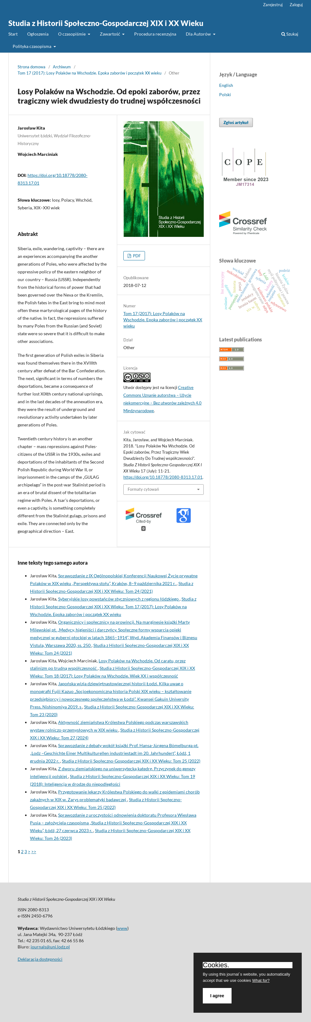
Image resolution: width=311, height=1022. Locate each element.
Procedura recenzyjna (155, 33)
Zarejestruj (273, 4)
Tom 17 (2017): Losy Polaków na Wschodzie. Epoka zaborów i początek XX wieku (89, 73)
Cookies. (216, 965)
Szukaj (289, 33)
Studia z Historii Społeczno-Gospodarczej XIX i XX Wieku (105, 23)
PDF (136, 255)
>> (33, 851)
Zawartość (110, 33)
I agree (217, 995)
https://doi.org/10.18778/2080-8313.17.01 (162, 477)
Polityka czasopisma (32, 46)
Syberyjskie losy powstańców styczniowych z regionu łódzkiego (119, 598)
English (226, 85)
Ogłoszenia (38, 33)
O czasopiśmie (72, 33)
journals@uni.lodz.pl (50, 946)
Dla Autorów (199, 33)
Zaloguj (296, 4)
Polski (225, 94)
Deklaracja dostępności (40, 959)
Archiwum (62, 66)
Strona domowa (31, 66)
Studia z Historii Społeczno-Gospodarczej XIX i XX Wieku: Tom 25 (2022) (131, 760)
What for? (261, 980)
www (122, 928)
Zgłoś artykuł (236, 122)
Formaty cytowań (143, 489)
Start (13, 33)
